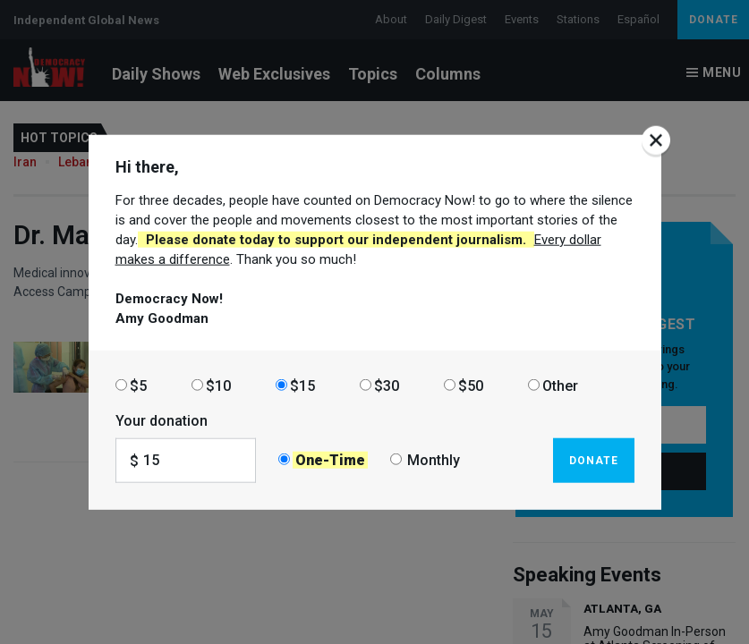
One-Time (330, 460)
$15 (302, 385)
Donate (593, 459)
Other (560, 385)
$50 (470, 385)
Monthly (433, 460)
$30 (386, 385)
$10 (218, 385)
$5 (138, 385)
